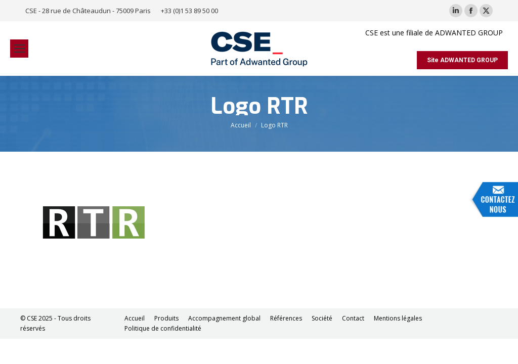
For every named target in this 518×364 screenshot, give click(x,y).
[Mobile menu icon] (19, 48)
